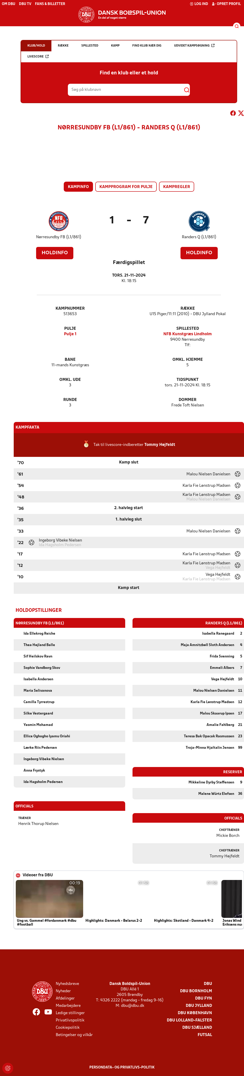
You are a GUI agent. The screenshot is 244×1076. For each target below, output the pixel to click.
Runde (70, 400)
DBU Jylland (199, 1006)
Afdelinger (65, 998)
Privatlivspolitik (70, 1020)
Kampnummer (70, 309)
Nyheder (63, 991)
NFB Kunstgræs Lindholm (187, 334)
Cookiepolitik (68, 1027)
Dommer (187, 400)
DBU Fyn (203, 998)
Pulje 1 (70, 334)
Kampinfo (78, 187)
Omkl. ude (70, 380)
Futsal (205, 1035)
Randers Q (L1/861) (199, 237)
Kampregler (176, 187)
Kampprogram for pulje (126, 187)
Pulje (70, 329)
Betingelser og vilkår (74, 1035)
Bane (70, 360)
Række (187, 309)
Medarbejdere (68, 1006)
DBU (208, 984)
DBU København (195, 1013)
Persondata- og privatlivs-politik (122, 1067)
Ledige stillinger (70, 1013)
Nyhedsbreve (67, 984)
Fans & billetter (50, 4)
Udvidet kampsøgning (194, 45)
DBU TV (25, 4)
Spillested (187, 329)
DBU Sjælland (197, 1027)
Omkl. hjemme (187, 360)
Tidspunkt (188, 380)
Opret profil (226, 4)
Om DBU (8, 4)
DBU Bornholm (196, 991)
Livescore (38, 56)
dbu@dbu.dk (132, 1006)
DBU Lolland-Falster (189, 1020)
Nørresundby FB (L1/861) (58, 237)
